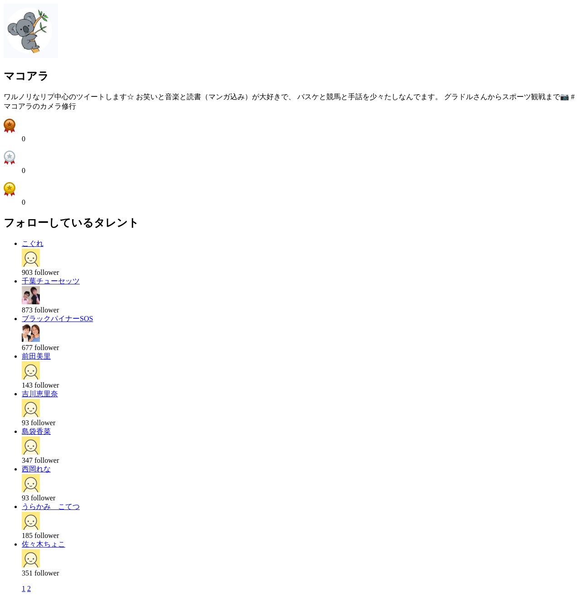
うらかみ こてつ (51, 506)
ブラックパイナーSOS (57, 318)
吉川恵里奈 (40, 394)
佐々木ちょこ (43, 544)
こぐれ (33, 243)
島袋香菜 (36, 431)
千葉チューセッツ (51, 281)
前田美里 (36, 356)
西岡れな (36, 469)
